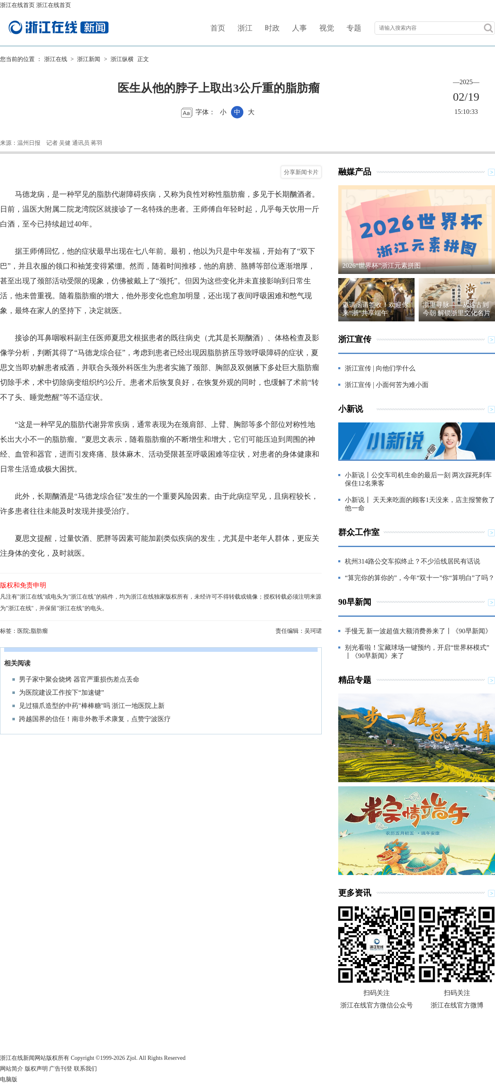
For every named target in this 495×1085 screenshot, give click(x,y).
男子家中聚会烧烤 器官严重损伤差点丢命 (79, 679)
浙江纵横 (122, 59)
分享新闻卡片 (301, 172)
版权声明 (36, 1069)
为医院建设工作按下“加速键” (61, 692)
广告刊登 (60, 1069)
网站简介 (11, 1069)
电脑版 (8, 1079)
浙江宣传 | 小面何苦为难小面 (387, 384)
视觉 (326, 28)
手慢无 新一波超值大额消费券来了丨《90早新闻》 (418, 630)
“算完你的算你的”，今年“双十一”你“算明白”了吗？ (420, 577)
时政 (272, 28)
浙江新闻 (88, 59)
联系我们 (85, 1069)
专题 (353, 28)
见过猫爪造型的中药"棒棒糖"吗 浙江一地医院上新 (92, 705)
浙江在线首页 (17, 5)
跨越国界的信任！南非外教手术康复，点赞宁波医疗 (95, 718)
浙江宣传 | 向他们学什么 (380, 368)
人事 (299, 28)
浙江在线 (55, 59)
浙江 (245, 28)
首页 (217, 28)
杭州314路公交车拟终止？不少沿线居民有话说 (412, 561)
